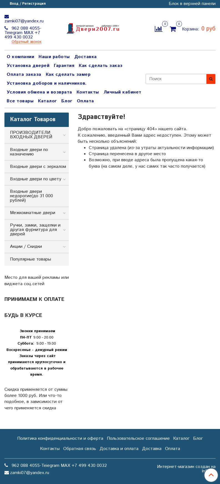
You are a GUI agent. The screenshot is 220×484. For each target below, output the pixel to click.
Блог (66, 101)
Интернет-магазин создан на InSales (186, 469)
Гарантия (64, 66)
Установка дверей (28, 66)
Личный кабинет (122, 92)
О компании (20, 57)
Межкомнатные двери (32, 213)
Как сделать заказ (101, 66)
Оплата (85, 101)
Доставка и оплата (119, 449)
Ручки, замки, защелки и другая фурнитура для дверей (35, 229)
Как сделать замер (68, 74)
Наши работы (54, 57)
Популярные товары (30, 259)
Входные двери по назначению (29, 152)
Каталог (47, 101)
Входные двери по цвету (35, 179)
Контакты (88, 92)
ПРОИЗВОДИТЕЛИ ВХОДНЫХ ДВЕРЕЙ (31, 134)
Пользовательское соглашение (138, 438)
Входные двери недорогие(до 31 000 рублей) (31, 196)
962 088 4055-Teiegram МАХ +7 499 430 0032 (22, 32)
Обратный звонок (26, 42)
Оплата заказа (24, 74)
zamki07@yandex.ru (24, 21)
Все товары (20, 101)
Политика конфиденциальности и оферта (60, 438)
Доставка (85, 57)
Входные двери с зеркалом (38, 166)
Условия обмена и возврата (39, 92)
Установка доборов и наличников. (47, 83)
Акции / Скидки (26, 246)
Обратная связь (79, 449)
